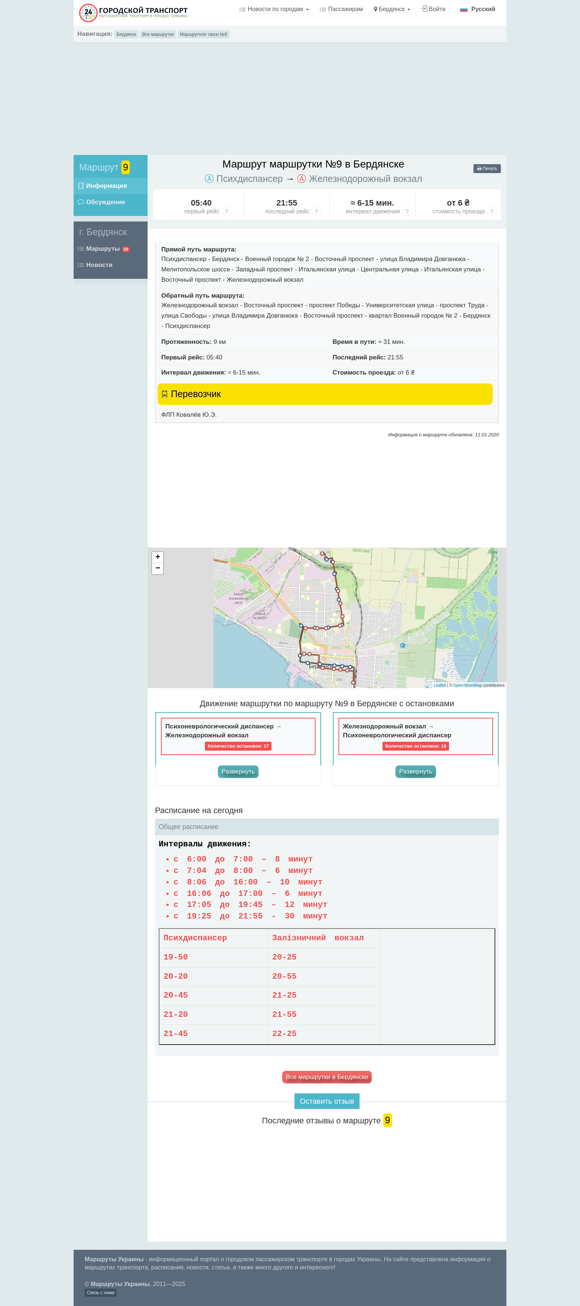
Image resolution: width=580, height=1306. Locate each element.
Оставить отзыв (327, 1101)
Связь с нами (100, 1292)
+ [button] (157, 557)
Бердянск (126, 34)
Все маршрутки (157, 34)
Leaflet (440, 685)
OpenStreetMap (467, 685)
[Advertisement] (290, 95)
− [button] (157, 568)
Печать (487, 168)
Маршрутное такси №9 (203, 34)
